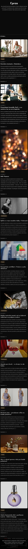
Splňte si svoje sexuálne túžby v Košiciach (14, 223)
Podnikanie (3, 218)
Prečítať (3, 81)
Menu (3, 36)
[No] (26, 544)
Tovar (2, 59)
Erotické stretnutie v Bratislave (11, 64)
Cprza (14, 3)
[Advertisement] (14, 24)
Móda (2, 410)
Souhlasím (14, 546)
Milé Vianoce (5, 176)
